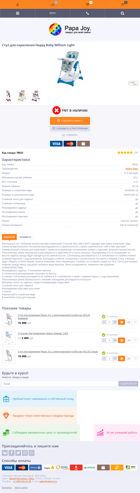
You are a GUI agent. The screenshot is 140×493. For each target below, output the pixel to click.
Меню (52, 13)
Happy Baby (132, 168)
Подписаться (128, 384)
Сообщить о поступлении (70, 128)
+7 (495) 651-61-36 (22, 481)
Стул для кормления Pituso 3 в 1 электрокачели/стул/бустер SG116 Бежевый (54, 317)
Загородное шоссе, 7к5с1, (21, 478)
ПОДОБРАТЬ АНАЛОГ (70, 120)
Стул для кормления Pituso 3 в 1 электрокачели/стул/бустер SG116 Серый (58, 351)
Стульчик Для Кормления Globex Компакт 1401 (43, 333)
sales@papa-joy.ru (48, 481)
